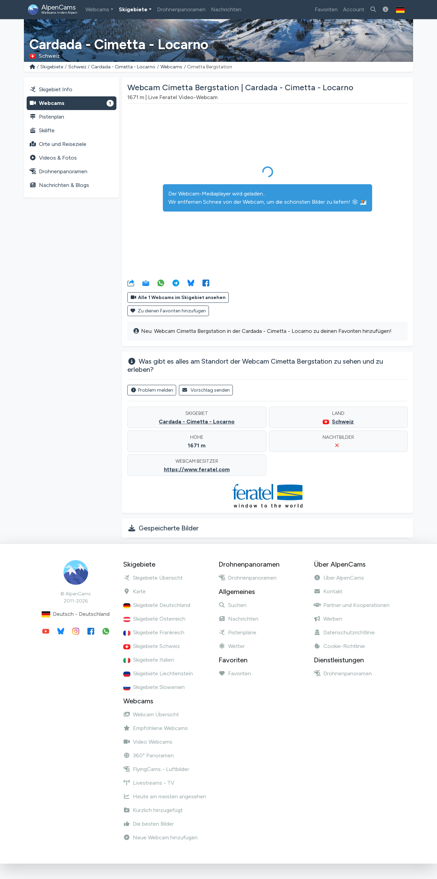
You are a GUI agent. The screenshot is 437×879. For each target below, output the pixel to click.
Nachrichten (226, 9)
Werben (328, 619)
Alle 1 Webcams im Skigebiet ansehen (178, 297)
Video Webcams (147, 742)
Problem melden (151, 390)
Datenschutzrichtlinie (344, 632)
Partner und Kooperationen (352, 605)
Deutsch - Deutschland (76, 614)
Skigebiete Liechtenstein (158, 673)
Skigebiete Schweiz (151, 646)
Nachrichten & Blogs (59, 185)
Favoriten (326, 9)
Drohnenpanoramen (181, 9)
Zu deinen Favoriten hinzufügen (168, 311)
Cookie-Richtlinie (339, 646)
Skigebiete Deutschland (156, 605)
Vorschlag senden (206, 390)
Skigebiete (133, 9)
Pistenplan (46, 116)
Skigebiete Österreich (154, 619)
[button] (400, 9)
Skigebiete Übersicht (153, 577)
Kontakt (328, 591)
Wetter (231, 646)
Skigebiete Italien (148, 660)
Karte (134, 591)
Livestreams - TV (148, 783)
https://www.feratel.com (197, 469)
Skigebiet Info (50, 89)
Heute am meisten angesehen (164, 796)
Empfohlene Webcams (155, 728)
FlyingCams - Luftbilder (156, 769)
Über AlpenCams (339, 577)
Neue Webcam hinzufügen (160, 837)
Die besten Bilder (148, 824)
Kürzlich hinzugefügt (153, 810)
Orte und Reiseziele (57, 144)
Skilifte (42, 130)
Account (353, 9)
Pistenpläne (237, 632)
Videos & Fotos (53, 157)
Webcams (97, 9)
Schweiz (77, 67)
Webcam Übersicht (151, 714)
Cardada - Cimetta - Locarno (123, 67)
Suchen (232, 605)
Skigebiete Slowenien (154, 687)
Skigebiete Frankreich (153, 632)
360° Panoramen (148, 755)
